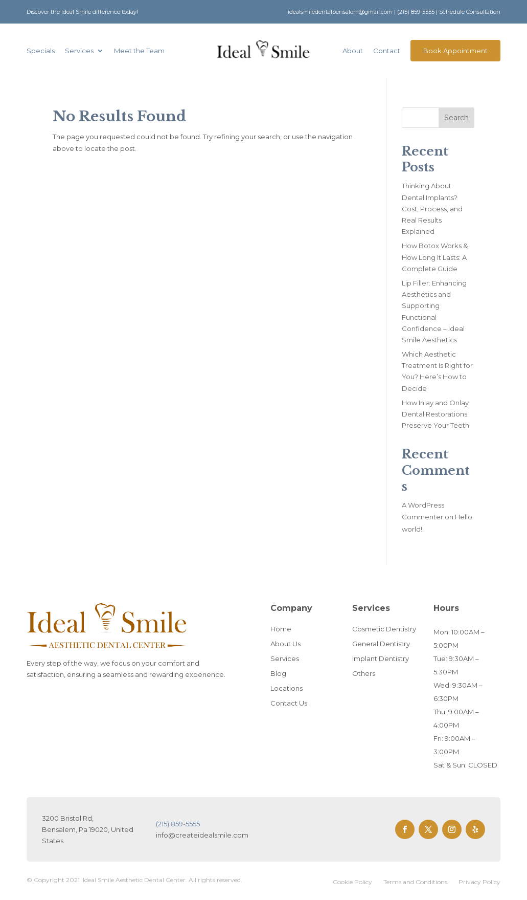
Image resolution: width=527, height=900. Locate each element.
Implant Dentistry (380, 658)
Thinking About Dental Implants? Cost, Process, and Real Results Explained (432, 208)
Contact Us (288, 703)
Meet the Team (139, 51)
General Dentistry (381, 643)
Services (79, 51)
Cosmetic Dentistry (384, 628)
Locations (286, 688)
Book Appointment (455, 51)
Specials (41, 51)
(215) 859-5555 (415, 11)
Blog (278, 673)
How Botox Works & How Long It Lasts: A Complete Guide (435, 257)
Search (456, 117)
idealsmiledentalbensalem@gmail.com (340, 11)
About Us (285, 643)
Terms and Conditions (415, 882)
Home (280, 628)
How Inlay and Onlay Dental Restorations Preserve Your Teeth (435, 414)
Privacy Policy (479, 882)
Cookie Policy (352, 882)
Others (363, 673)
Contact (386, 51)
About (352, 51)
